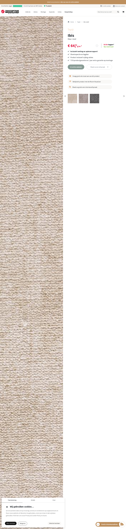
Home (71, 22)
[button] (63, 2)
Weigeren (22, 523)
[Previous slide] (65, 96)
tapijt (78, 22)
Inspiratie (52, 12)
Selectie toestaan (54, 523)
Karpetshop (69, 12)
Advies (36, 12)
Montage (43, 12)
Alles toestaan (10, 523)
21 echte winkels (106, 6)
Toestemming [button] (12, 500)
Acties (60, 12)
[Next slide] (123, 96)
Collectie (27, 12)
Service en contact (120, 6)
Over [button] (54, 500)
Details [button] (33, 500)
